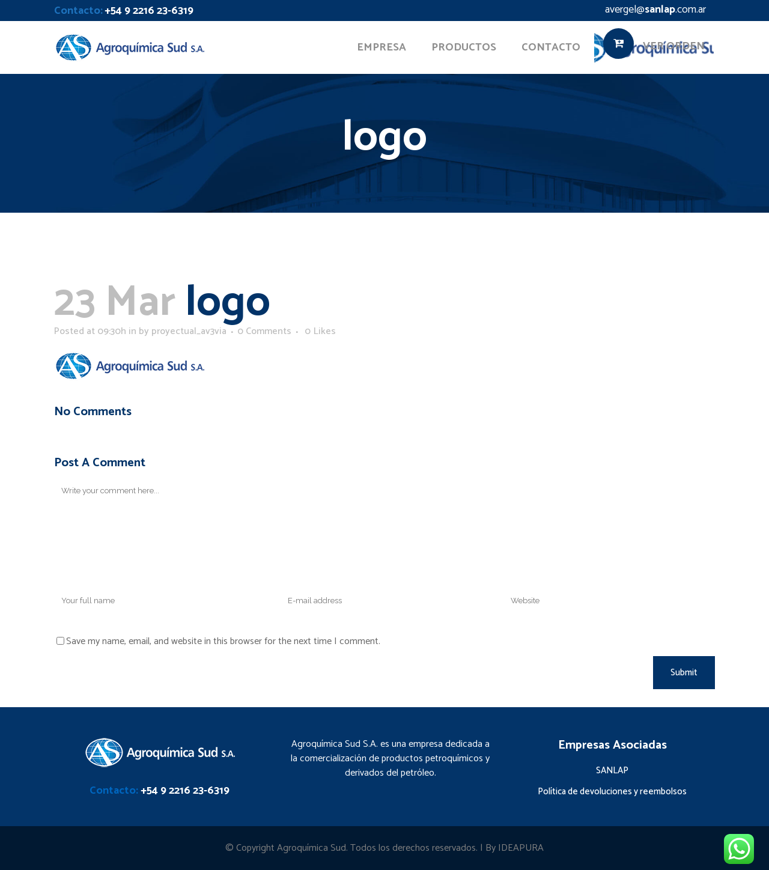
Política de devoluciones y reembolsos (612, 791)
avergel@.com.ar (655, 10)
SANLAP (612, 770)
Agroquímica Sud (311, 848)
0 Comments (264, 331)
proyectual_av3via (188, 331)
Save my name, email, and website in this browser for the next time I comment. (223, 641)
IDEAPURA (521, 848)
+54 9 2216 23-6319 (149, 11)
